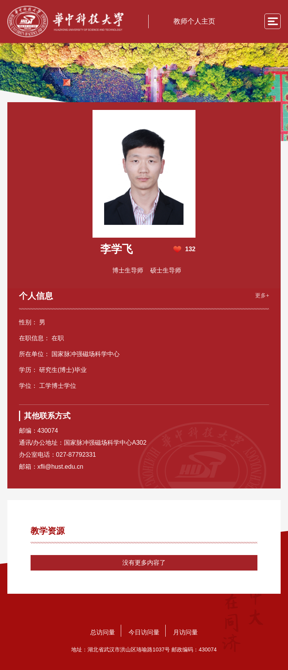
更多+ (262, 295)
